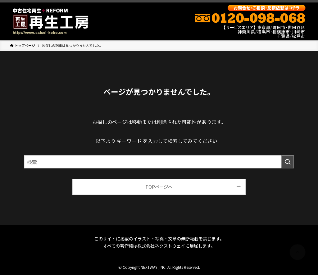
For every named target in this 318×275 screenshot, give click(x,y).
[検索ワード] (159, 161)
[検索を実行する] (287, 161)
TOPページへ (158, 186)
